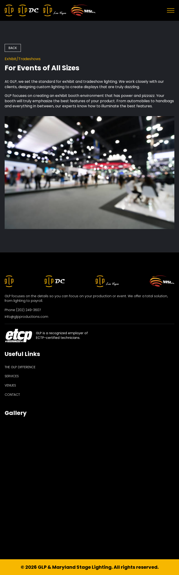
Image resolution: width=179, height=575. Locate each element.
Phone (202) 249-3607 (23, 310)
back (13, 48)
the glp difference (20, 367)
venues (10, 385)
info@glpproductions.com (26, 317)
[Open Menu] (170, 10)
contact (12, 395)
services (12, 376)
